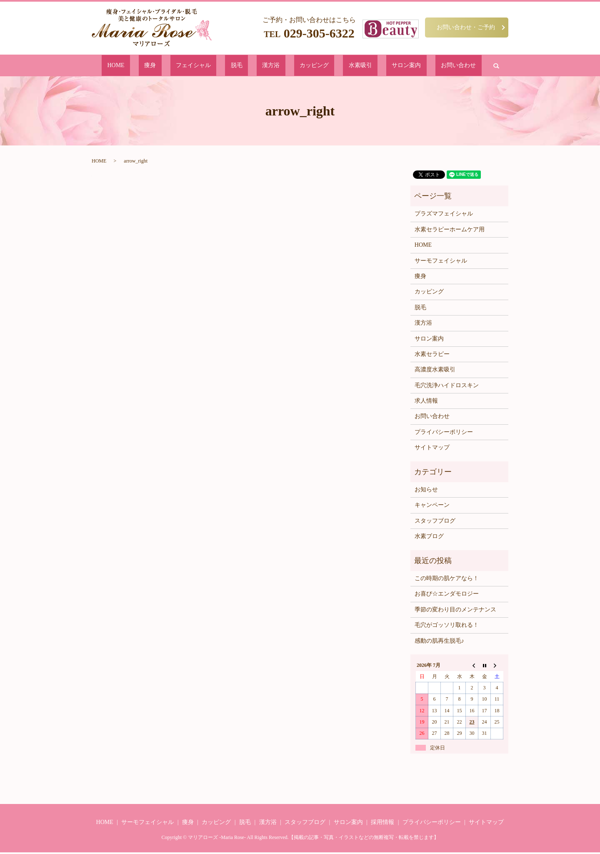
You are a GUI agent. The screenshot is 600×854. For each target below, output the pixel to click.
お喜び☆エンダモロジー (447, 595)
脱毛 (250, 66)
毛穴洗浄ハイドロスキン (447, 387)
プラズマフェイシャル (444, 215)
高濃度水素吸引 (435, 371)
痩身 (189, 66)
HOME (167, 66)
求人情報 (426, 402)
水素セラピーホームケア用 (450, 231)
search (438, 66)
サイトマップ (432, 449)
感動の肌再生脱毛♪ (439, 642)
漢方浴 (272, 66)
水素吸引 (336, 66)
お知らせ (426, 491)
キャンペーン (432, 506)
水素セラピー (432, 356)
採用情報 (382, 824)
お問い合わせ (407, 66)
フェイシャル (220, 66)
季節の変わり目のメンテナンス (455, 611)
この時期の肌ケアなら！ (447, 580)
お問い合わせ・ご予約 (466, 27)
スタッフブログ (435, 522)
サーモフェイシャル (441, 262)
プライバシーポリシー (444, 434)
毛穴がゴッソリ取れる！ (447, 627)
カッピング (302, 66)
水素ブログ (429, 538)
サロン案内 (368, 66)
